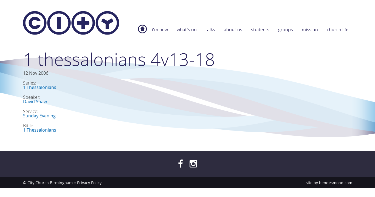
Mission (310, 30)
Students (260, 30)
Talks (210, 30)
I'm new (160, 30)
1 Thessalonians (39, 87)
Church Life (337, 30)
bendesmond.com (335, 182)
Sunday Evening (39, 116)
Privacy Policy (89, 182)
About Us (233, 30)
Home (142, 31)
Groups (285, 30)
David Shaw (35, 102)
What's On (187, 30)
